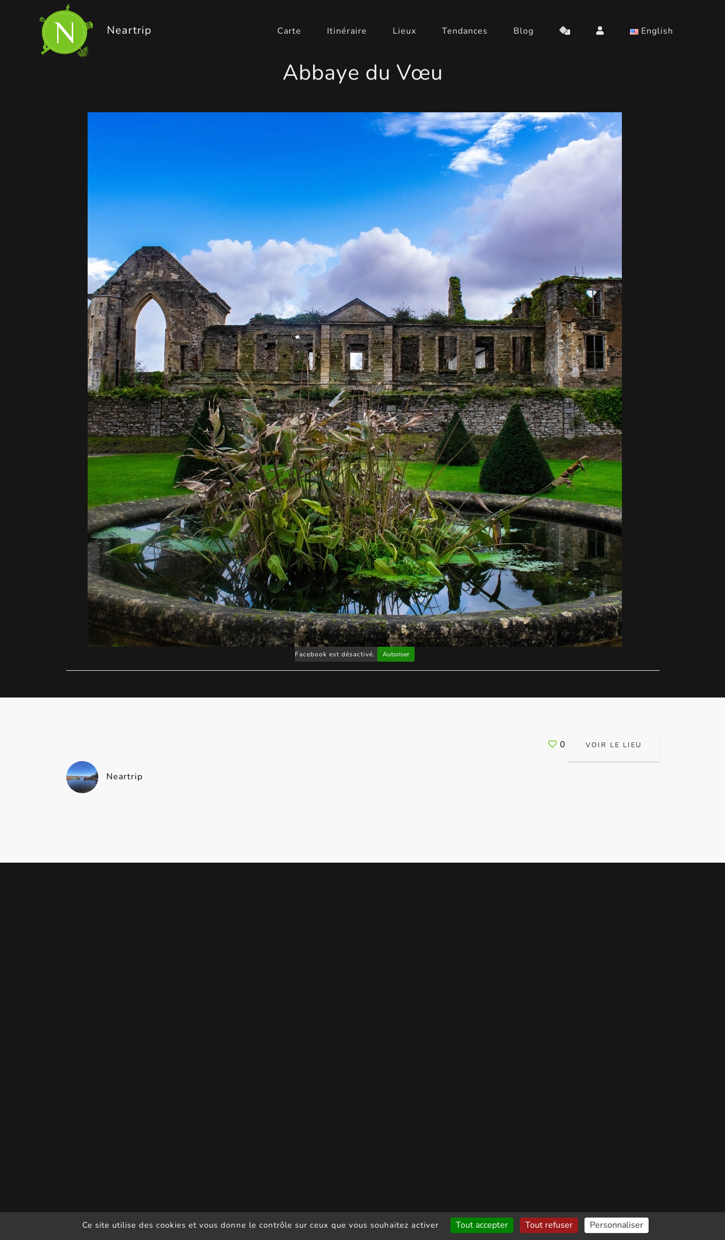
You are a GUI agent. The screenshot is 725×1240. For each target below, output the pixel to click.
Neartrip (104, 776)
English (651, 31)
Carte (289, 31)
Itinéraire (347, 31)
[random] (565, 31)
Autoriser (396, 654)
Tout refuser (549, 1225)
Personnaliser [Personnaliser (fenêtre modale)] (616, 1225)
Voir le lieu (614, 745)
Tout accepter (482, 1225)
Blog (523, 31)
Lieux (404, 31)
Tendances (465, 31)
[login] (600, 31)
